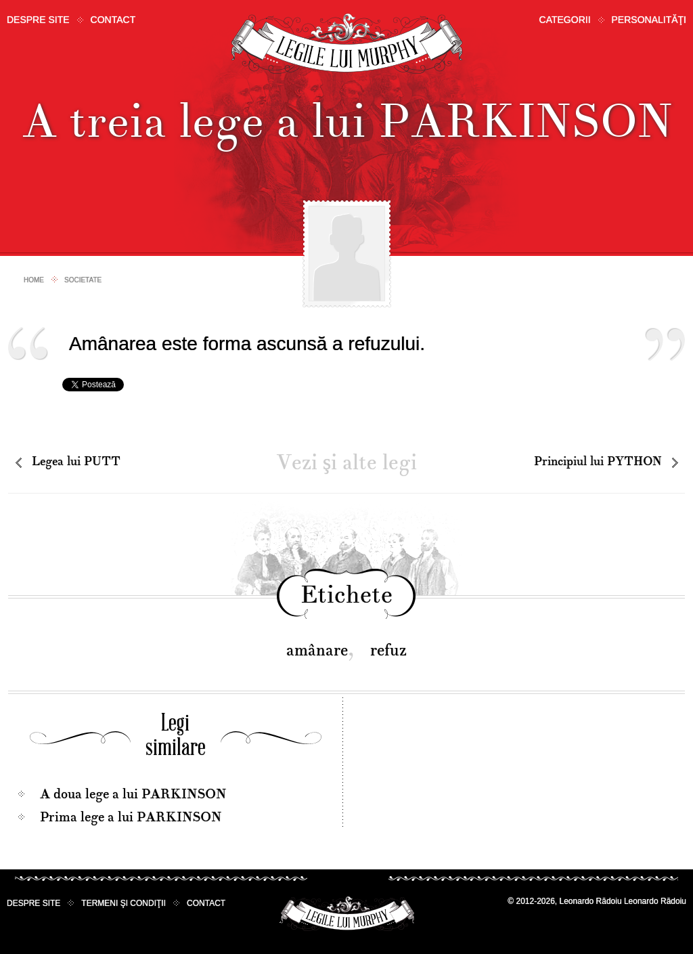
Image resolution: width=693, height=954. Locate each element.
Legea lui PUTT (76, 461)
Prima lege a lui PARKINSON (130, 817)
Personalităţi (649, 19)
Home (34, 280)
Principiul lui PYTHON (597, 461)
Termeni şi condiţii (123, 903)
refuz (388, 650)
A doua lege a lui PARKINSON (133, 794)
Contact (113, 19)
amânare (317, 650)
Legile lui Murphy (346, 44)
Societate (83, 280)
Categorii (565, 19)
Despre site (38, 19)
